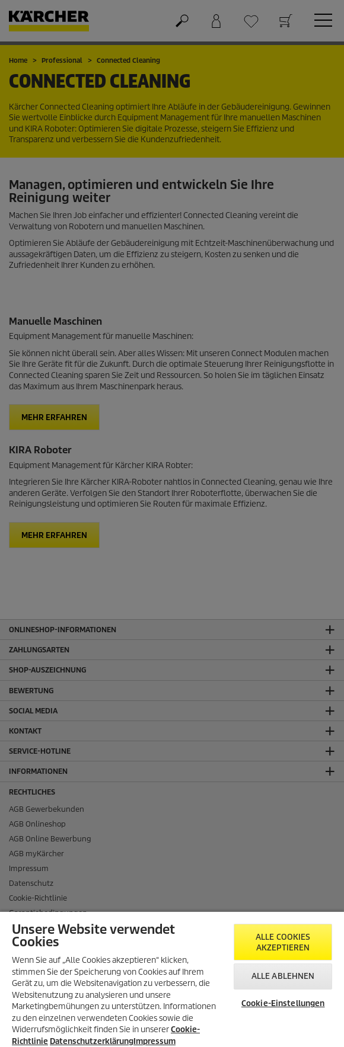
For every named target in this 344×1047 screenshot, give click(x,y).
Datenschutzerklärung (91, 1041)
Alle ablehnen (283, 976)
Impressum (154, 1041)
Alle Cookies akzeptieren (283, 942)
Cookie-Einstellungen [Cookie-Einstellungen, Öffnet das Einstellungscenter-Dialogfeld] (283, 1003)
